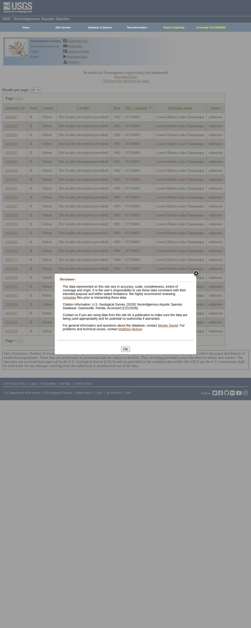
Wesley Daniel (168, 325)
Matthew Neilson (130, 329)
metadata (69, 297)
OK (125, 349)
